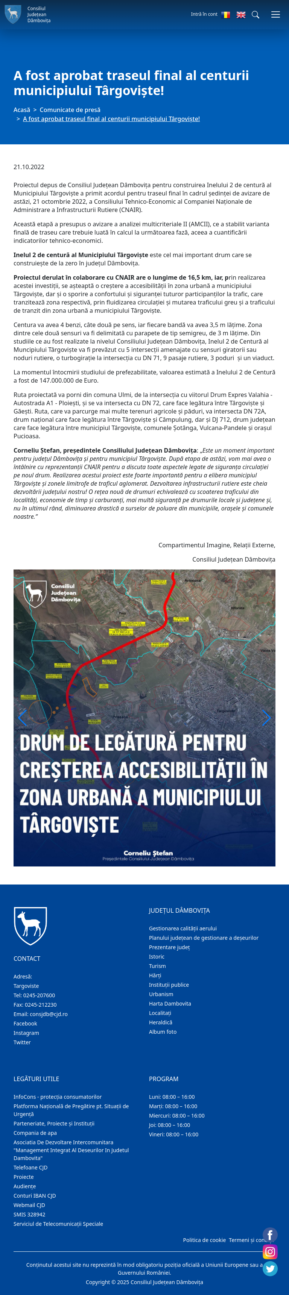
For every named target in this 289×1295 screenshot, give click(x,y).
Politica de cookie (204, 1240)
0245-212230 (41, 1004)
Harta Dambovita (170, 1003)
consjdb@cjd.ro (49, 1014)
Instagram (26, 1032)
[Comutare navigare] (275, 14)
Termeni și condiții (251, 1240)
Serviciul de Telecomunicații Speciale (58, 1223)
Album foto (162, 1031)
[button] (255, 14)
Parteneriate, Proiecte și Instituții (54, 1123)
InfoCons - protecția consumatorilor (58, 1096)
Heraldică (160, 1022)
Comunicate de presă (70, 110)
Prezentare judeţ (169, 947)
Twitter (22, 1042)
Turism (157, 965)
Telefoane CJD (30, 1167)
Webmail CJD (29, 1205)
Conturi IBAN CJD (35, 1195)
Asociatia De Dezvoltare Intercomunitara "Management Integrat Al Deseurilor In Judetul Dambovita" (71, 1150)
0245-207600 (39, 995)
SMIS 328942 (30, 1214)
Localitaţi (160, 1012)
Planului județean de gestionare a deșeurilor (204, 937)
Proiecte (24, 1176)
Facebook (25, 1023)
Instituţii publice (169, 984)
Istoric (156, 956)
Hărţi (155, 975)
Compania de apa (35, 1132)
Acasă (22, 110)
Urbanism (161, 994)
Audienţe (25, 1186)
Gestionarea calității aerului (183, 928)
